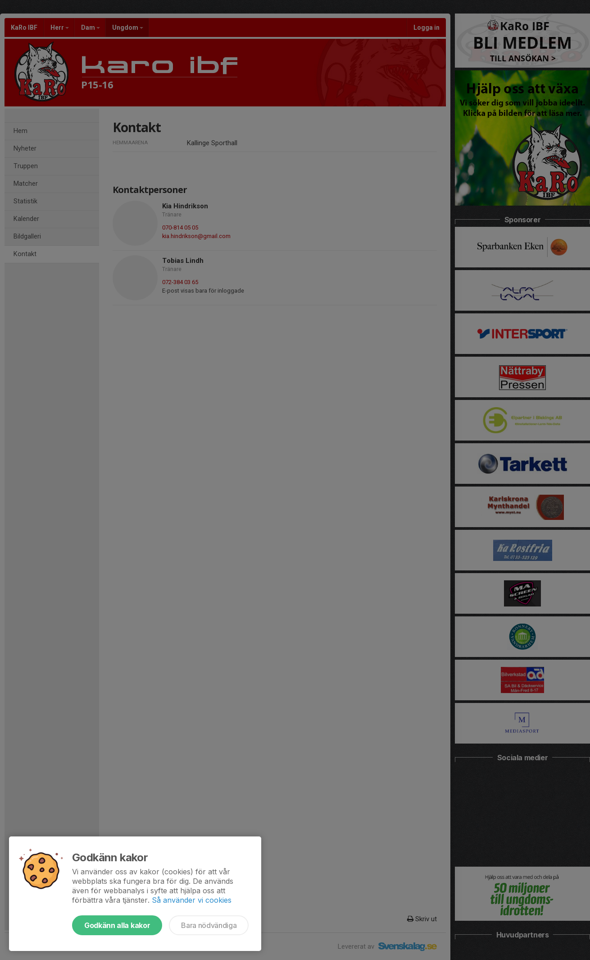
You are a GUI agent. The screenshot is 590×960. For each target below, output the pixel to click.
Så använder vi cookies (191, 900)
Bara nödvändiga (208, 925)
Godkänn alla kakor (117, 925)
